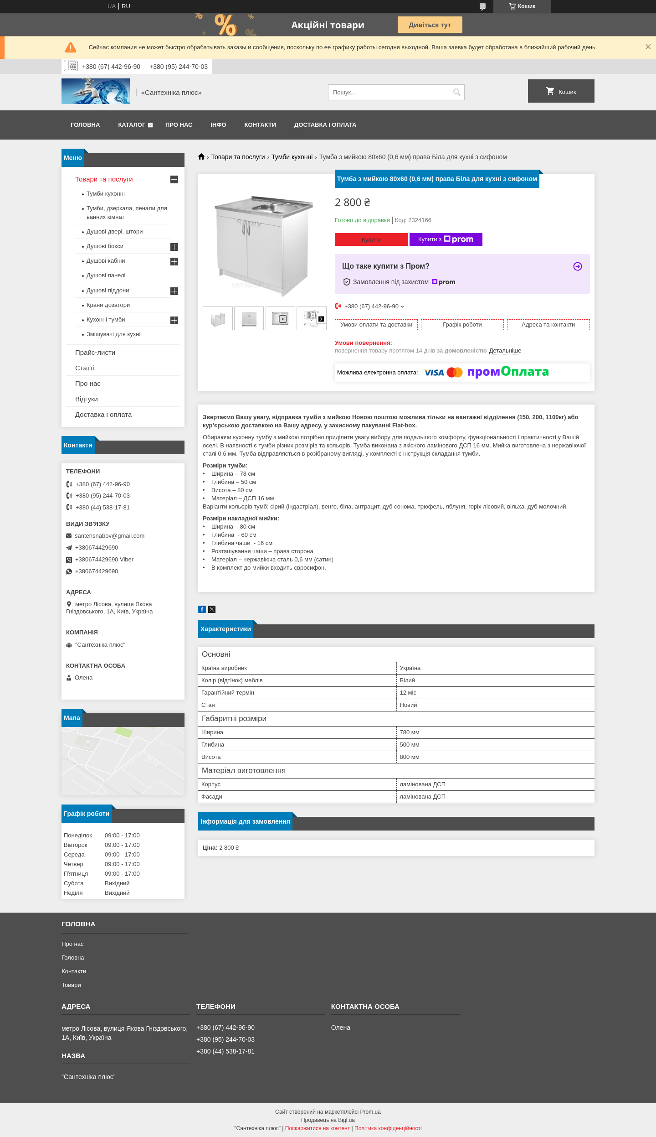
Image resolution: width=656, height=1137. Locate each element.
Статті (85, 368)
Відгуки (86, 399)
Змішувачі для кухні (113, 334)
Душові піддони (108, 290)
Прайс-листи (95, 352)
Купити (371, 239)
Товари (71, 984)
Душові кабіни (106, 260)
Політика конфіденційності (388, 1128)
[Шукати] (457, 92)
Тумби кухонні (292, 157)
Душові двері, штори (115, 231)
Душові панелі (106, 275)
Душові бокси (105, 246)
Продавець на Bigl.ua (328, 1120)
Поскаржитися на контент (317, 1128)
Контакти (261, 124)
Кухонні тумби (106, 319)
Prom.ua (370, 1112)
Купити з (445, 239)
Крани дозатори (108, 304)
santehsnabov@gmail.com (109, 535)
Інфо (218, 124)
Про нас (178, 124)
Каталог (131, 124)
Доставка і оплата (325, 124)
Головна (85, 124)
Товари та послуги (238, 157)
